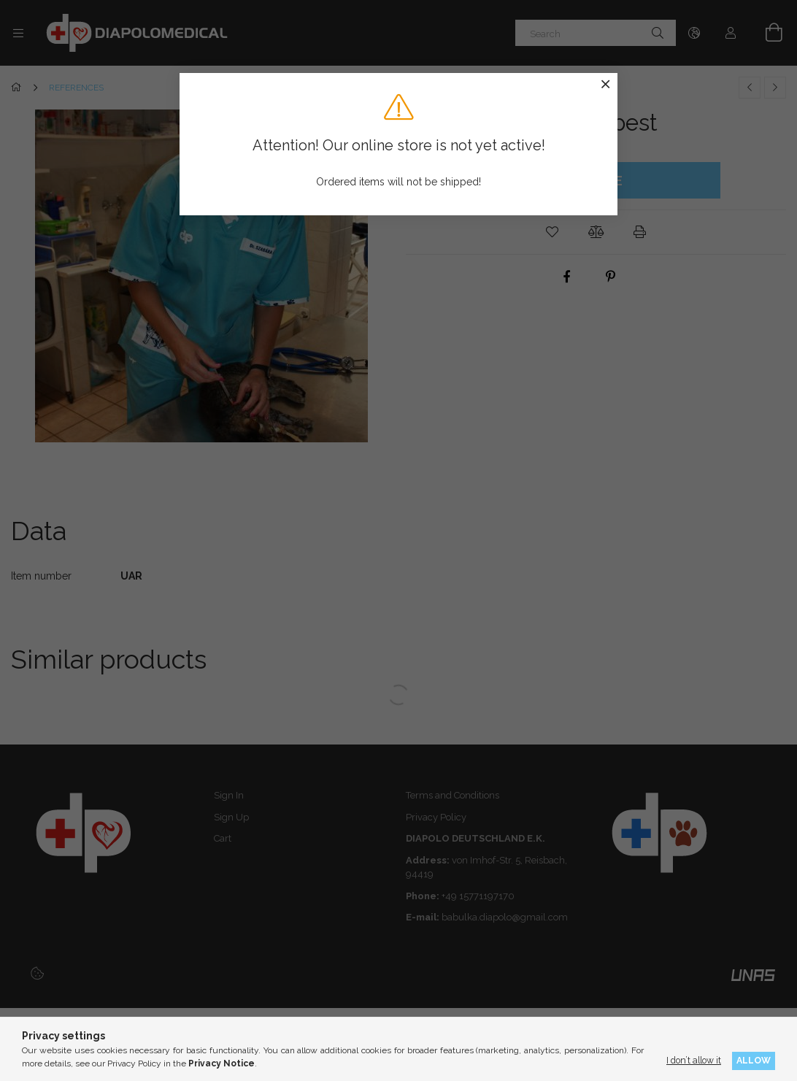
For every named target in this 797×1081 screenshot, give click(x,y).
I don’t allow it (693, 1060)
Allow (753, 1060)
